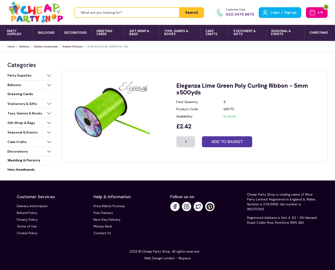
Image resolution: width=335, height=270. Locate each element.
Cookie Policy (27, 233)
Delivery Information (32, 206)
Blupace (185, 258)
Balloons (24, 46)
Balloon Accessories (46, 46)
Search (191, 12)
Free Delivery (103, 213)
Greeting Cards (20, 94)
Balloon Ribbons (73, 46)
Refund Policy (27, 213)
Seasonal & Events (22, 132)
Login (275, 12)
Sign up (290, 12)
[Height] (127, 12)
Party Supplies (19, 75)
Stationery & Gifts (22, 104)
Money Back (103, 226)
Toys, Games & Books (24, 113)
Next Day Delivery (107, 219)
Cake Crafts (17, 142)
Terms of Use (27, 226)
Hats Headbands (21, 169)
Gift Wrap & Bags (21, 123)
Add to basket (227, 141)
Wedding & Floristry (23, 160)
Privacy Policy (27, 219)
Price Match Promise (109, 206)
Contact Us (102, 233)
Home (10, 46)
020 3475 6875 (240, 14)
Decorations (17, 151)
